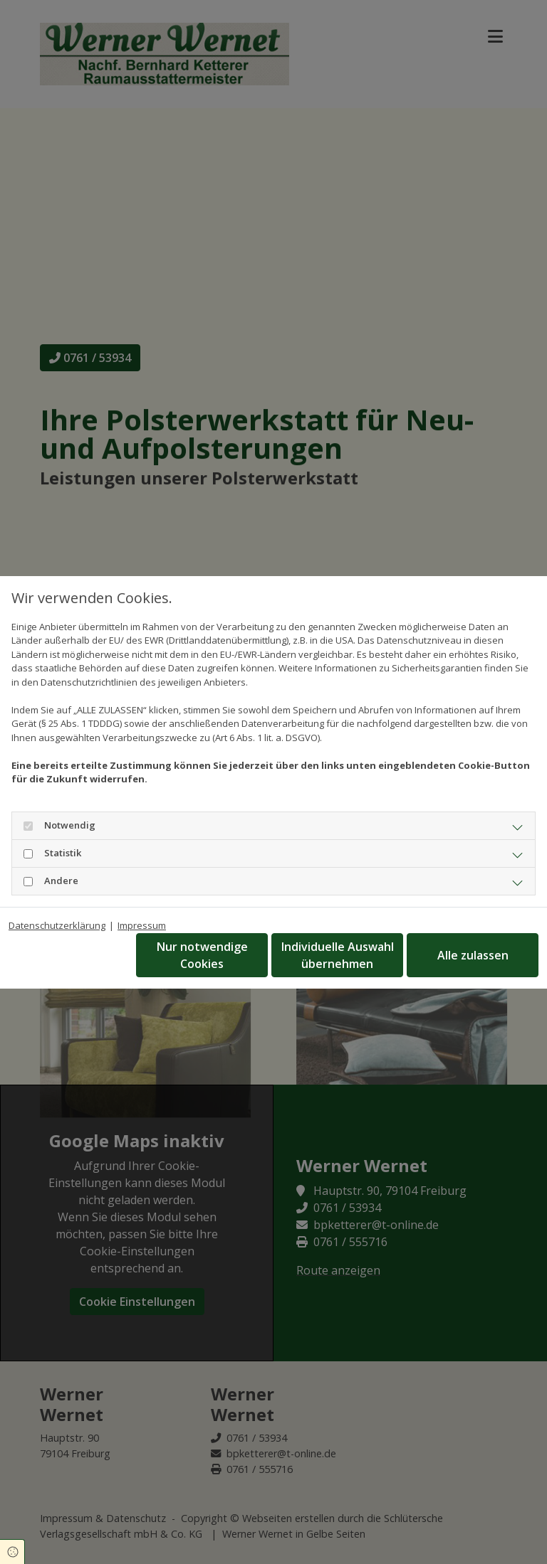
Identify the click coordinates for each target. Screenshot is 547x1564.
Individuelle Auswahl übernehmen (337, 955)
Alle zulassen (473, 955)
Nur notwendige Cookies (202, 955)
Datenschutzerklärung (57, 925)
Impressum (142, 925)
